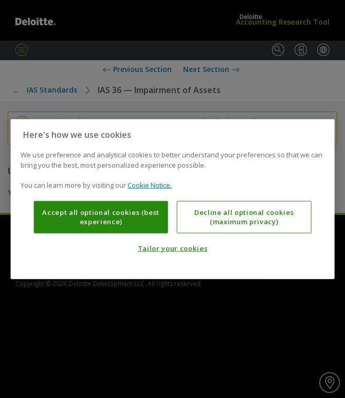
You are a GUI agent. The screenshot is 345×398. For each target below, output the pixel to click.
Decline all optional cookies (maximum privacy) (244, 216)
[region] (172, 199)
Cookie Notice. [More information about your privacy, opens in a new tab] (150, 185)
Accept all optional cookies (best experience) (100, 216)
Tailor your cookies (172, 248)
